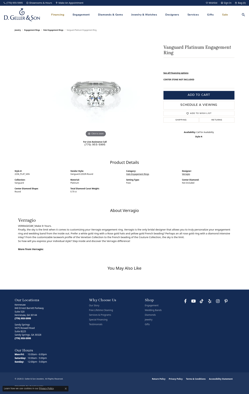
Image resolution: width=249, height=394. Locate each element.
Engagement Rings (32, 30)
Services (193, 14)
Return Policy (158, 378)
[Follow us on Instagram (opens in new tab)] (218, 301)
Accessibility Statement (221, 378)
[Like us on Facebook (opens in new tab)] (185, 301)
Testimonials (95, 324)
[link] (13, 3)
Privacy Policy (176, 378)
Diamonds (150, 314)
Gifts (210, 14)
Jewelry (148, 319)
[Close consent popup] (66, 389)
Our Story (94, 305)
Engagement (81, 14)
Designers (172, 14)
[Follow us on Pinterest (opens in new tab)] (226, 301)
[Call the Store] (23, 318)
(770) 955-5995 (95, 145)
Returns (216, 120)
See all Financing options (175, 73)
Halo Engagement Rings (53, 30)
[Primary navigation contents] (139, 15)
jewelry (18, 30)
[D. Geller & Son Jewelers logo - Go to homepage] (22, 15)
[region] (96, 87)
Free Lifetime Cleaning (101, 310)
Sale (225, 14)
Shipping (181, 120)
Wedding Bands (153, 310)
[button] (211, 3)
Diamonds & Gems (110, 14)
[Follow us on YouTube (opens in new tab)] (193, 301)
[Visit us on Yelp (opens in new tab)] (209, 301)
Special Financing (98, 319)
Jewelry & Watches (144, 14)
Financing (57, 14)
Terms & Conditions (196, 378)
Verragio (186, 174)
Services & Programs (100, 314)
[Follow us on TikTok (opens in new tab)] (201, 301)
